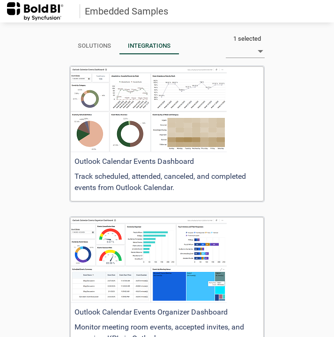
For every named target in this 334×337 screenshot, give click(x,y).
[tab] (94, 45)
